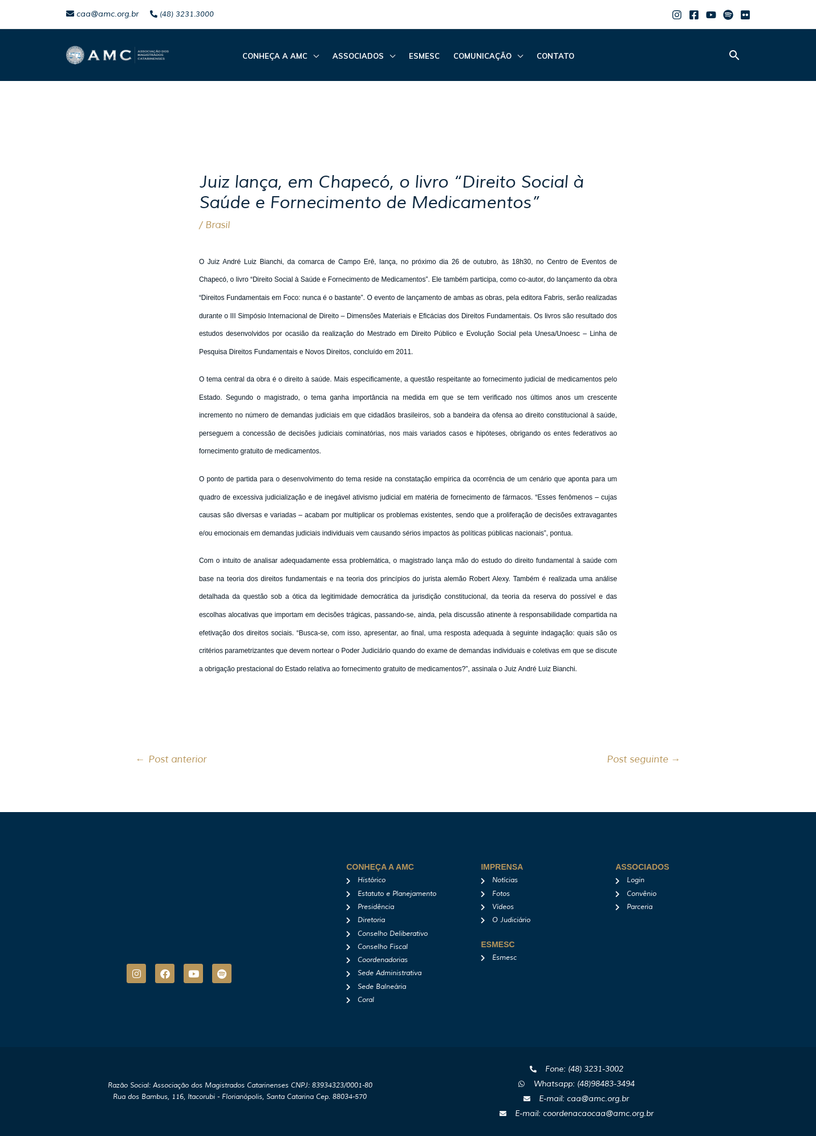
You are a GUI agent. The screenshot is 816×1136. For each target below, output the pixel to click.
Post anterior (171, 759)
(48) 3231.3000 (182, 14)
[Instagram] (677, 15)
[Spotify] (728, 15)
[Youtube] (711, 15)
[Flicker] (745, 15)
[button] (734, 55)
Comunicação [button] (482, 55)
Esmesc (424, 55)
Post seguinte (644, 759)
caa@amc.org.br (102, 14)
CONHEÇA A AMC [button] (274, 55)
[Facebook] (694, 15)
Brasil (217, 225)
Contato (555, 55)
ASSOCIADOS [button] (358, 55)
